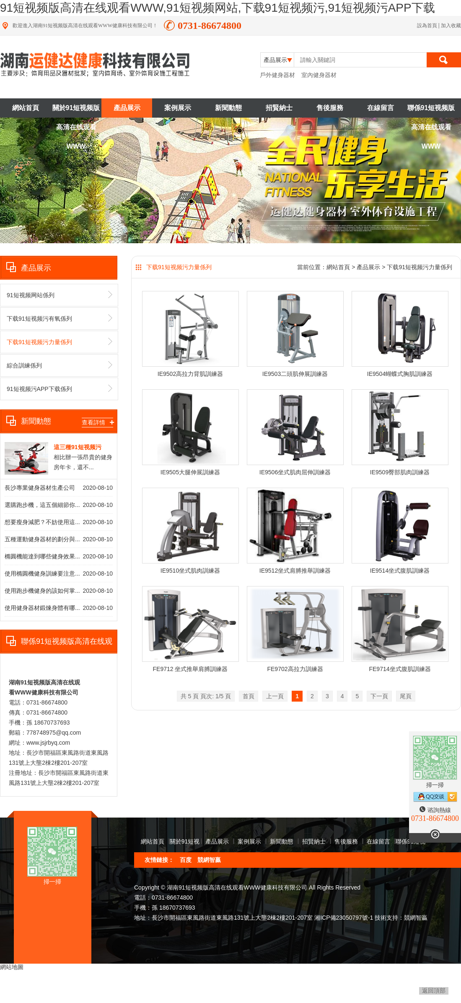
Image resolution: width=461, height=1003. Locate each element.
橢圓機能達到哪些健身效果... (42, 556)
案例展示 (177, 107)
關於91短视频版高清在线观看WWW (76, 111)
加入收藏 (451, 25)
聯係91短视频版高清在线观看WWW (431, 111)
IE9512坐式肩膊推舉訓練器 (295, 570)
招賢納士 (279, 107)
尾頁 (406, 696)
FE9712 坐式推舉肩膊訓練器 (190, 669)
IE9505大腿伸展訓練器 (190, 472)
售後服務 (329, 107)
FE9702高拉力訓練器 (295, 669)
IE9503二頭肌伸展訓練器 (295, 373)
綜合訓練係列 (59, 365)
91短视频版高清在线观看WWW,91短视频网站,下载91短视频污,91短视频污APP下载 (217, 7)
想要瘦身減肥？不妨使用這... (42, 522)
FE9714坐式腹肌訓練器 (399, 669)
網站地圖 (11, 967)
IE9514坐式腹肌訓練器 (400, 570)
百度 (186, 859)
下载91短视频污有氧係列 (59, 318)
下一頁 (379, 696)
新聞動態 (228, 107)
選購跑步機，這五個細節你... (42, 505)
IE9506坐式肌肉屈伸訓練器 (295, 472)
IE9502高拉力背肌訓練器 (190, 373)
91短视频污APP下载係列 (59, 388)
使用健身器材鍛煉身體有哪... (42, 607)
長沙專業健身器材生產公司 (40, 487)
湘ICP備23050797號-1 (343, 917)
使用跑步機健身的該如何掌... (42, 590)
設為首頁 (427, 25)
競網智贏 (209, 859)
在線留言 (380, 107)
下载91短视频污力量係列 (59, 341)
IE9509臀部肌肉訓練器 (400, 472)
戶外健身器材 (277, 75)
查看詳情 (97, 422)
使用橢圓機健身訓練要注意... (42, 573)
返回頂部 (433, 990)
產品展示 (127, 107)
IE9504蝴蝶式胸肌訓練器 (400, 373)
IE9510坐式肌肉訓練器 (190, 570)
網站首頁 (25, 107)
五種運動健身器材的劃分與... (42, 539)
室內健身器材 (319, 75)
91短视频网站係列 (59, 294)
